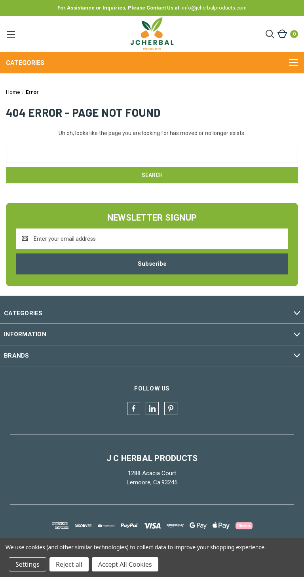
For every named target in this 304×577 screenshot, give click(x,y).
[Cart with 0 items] (287, 34)
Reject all (69, 564)
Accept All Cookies (125, 564)
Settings (27, 564)
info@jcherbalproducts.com (214, 8)
